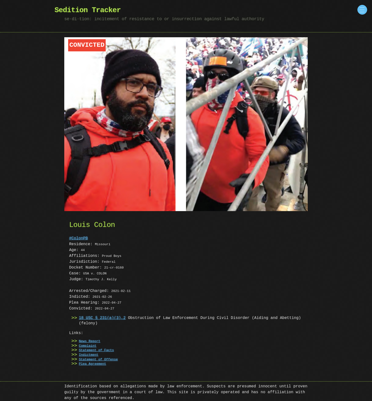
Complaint (87, 346)
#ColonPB (78, 238)
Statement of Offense (98, 359)
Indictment (88, 355)
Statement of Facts (96, 350)
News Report (89, 341)
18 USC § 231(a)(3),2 (102, 318)
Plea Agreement (92, 364)
